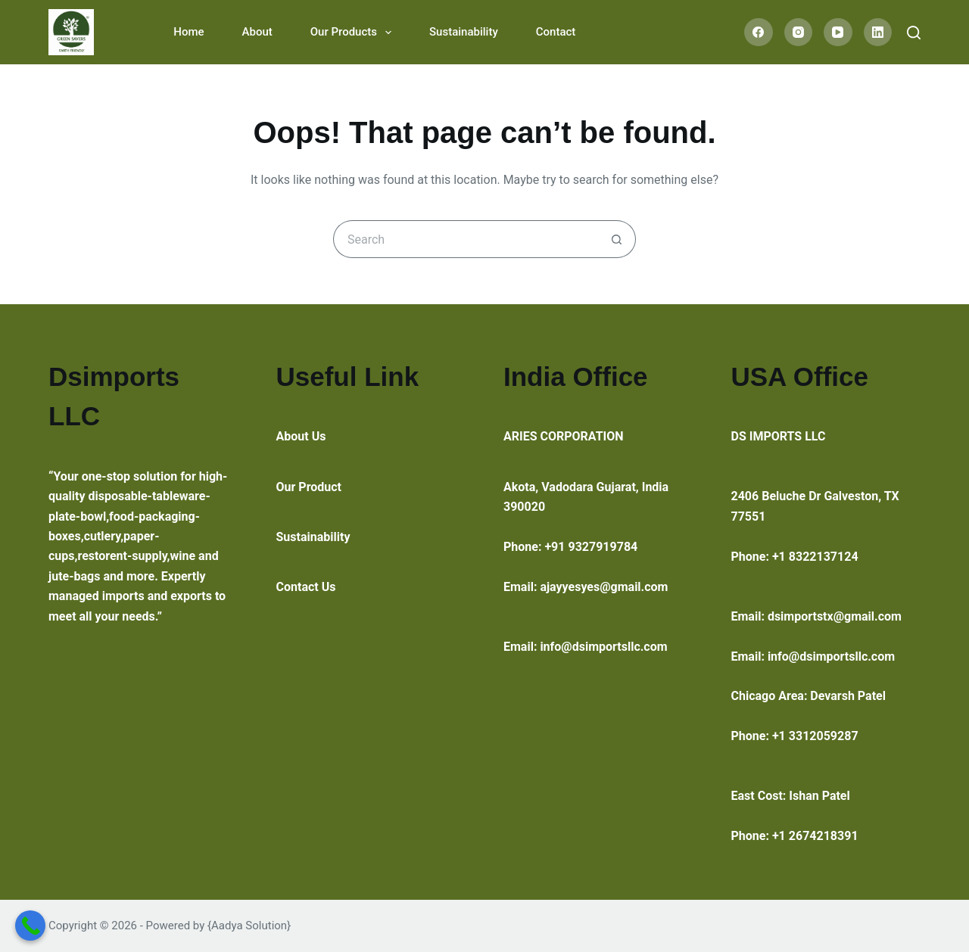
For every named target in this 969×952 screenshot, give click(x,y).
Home (188, 32)
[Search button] (617, 239)
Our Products (353, 32)
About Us (301, 436)
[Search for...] (465, 239)
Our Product (309, 487)
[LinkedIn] (878, 32)
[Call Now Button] (30, 925)
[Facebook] (758, 32)
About (257, 32)
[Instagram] (798, 32)
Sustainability (463, 32)
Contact (556, 32)
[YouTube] (838, 32)
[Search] (914, 32)
